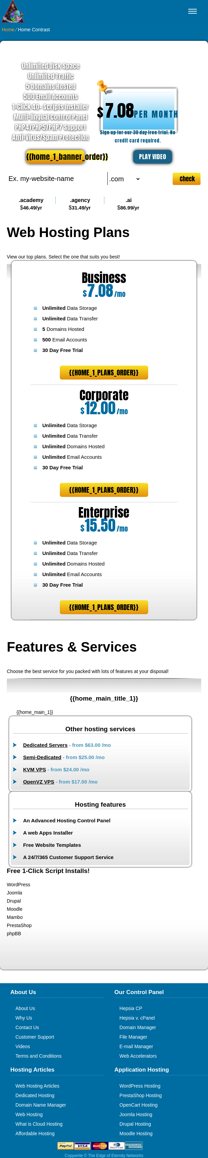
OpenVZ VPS (38, 782)
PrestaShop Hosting (141, 1095)
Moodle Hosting (136, 1133)
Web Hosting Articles (37, 1086)
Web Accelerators (138, 1056)
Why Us (24, 1018)
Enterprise (104, 512)
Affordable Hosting (35, 1133)
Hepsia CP (131, 1008)
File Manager (134, 1037)
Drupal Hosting (135, 1124)
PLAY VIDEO (152, 156)
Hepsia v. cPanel (137, 1018)
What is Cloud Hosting (39, 1124)
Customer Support (35, 1037)
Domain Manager (138, 1027)
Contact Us (27, 1027)
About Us (25, 1008)
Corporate (104, 395)
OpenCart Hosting (139, 1105)
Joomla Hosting (136, 1114)
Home (8, 29)
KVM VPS (34, 769)
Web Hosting (29, 1114)
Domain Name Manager (41, 1105)
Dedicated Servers (45, 745)
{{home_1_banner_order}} (55, 156)
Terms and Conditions (39, 1056)
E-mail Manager (136, 1046)
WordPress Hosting (140, 1086)
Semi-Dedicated (42, 757)
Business (104, 278)
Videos (23, 1046)
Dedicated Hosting (35, 1095)
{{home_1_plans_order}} (104, 372)
